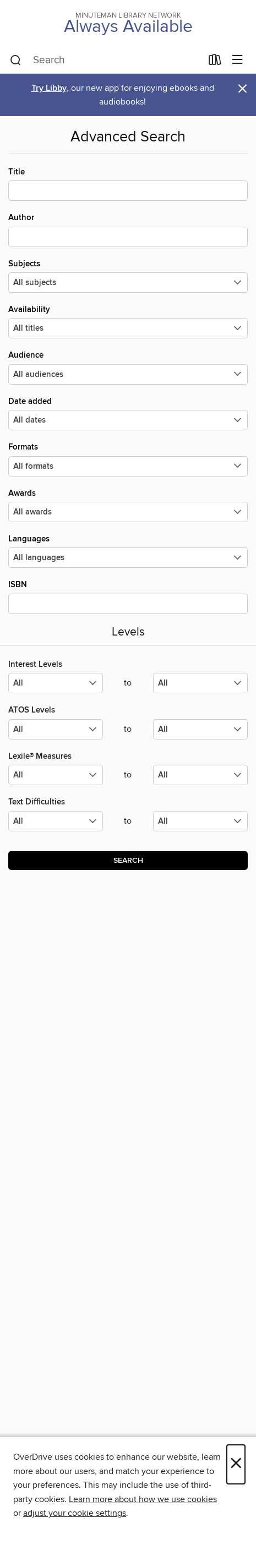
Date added (128, 413)
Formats (128, 459)
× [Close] (236, 1464)
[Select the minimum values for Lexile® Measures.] (55, 775)
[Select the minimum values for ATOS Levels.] (55, 729)
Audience (128, 367)
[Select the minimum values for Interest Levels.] (55, 683)
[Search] (15, 60)
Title (128, 184)
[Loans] (215, 62)
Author (128, 229)
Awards (128, 505)
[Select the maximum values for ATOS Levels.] (200, 729)
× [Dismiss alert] (242, 89)
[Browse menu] (237, 60)
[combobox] (105, 60)
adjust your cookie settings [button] (74, 1513)
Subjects (128, 276)
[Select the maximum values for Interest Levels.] (200, 683)
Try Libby (49, 88)
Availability (128, 321)
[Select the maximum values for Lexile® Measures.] (200, 775)
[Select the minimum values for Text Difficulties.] (55, 821)
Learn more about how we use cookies (143, 1499)
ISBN (128, 596)
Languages (128, 551)
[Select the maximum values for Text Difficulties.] (200, 821)
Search (128, 860)
